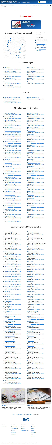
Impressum (33, 436)
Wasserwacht (31, 173)
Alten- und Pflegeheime (10, 113)
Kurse (31, 5)
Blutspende (7, 67)
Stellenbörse (13, 432)
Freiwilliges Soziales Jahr (10, 78)
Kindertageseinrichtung (10, 173)
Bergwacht (7, 156)
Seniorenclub (31, 166)
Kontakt (32, 428)
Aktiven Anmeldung (14, 428)
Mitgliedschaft (31, 74)
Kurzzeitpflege (31, 67)
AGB (32, 434)
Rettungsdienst (31, 78)
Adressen (4, 405)
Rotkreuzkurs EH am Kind (10, 101)
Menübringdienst (32, 71)
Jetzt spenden (4, 426)
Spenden (38, 5)
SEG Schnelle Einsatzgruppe (34, 163)
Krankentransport (9, 85)
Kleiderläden (31, 134)
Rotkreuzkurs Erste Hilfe (33, 97)
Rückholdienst (31, 159)
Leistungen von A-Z (24, 430)
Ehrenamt (7, 74)
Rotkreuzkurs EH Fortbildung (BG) (12, 97)
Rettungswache (31, 138)
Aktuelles (23, 428)
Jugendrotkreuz (8, 163)
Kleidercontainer (31, 131)
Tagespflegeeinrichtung (33, 170)
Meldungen (30, 405)
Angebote (28, 5)
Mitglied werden (14, 426)
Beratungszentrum (9, 127)
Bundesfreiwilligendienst (10, 71)
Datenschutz (33, 432)
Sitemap (32, 430)
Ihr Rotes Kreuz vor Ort (44, 5)
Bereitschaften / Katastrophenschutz (13, 131)
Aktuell (34, 5)
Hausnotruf (7, 82)
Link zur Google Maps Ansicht (14, 69)
